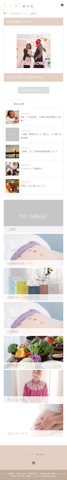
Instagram (33, 462)
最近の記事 (19, 104)
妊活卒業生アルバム (18, 13)
